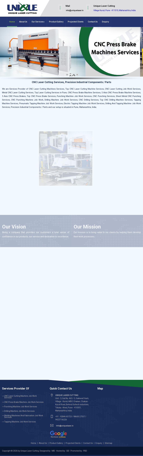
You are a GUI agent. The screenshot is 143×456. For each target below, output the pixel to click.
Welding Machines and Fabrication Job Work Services (23, 416)
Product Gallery (56, 22)
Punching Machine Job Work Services (20, 406)
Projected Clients (76, 22)
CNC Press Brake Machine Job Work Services (24, 402)
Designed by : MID (47, 451)
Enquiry (105, 22)
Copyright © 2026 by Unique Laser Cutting (20, 451)
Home (12, 22)
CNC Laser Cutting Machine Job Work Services (20, 397)
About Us (23, 22)
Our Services (38, 22)
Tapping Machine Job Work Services (20, 422)
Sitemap (108, 443)
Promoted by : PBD (79, 451)
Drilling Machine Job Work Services (19, 411)
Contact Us (93, 22)
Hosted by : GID (62, 451)
